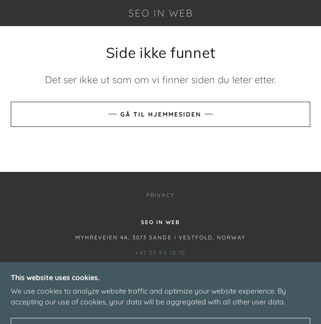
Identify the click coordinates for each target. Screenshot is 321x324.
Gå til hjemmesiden (160, 114)
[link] (161, 13)
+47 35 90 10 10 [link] (160, 252)
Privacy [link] (160, 195)
